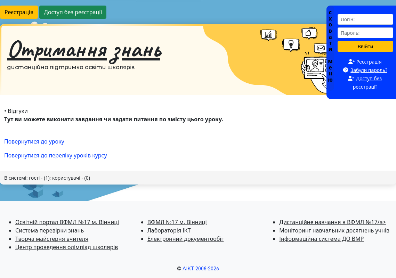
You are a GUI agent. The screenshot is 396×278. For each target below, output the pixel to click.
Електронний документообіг (185, 239)
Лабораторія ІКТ (169, 230)
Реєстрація (19, 12)
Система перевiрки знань (49, 230)
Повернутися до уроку (34, 141)
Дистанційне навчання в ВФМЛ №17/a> (332, 222)
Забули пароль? (368, 70)
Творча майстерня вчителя (51, 239)
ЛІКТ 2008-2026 (201, 268)
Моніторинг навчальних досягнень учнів (334, 230)
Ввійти (365, 46)
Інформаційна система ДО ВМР (321, 239)
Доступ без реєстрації (73, 12)
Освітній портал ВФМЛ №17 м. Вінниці (67, 222)
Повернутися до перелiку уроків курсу (55, 155)
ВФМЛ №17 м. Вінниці (177, 222)
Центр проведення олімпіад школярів (66, 247)
